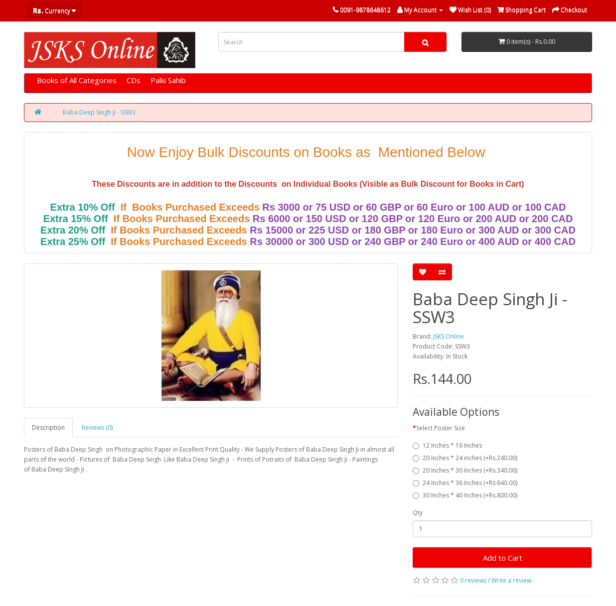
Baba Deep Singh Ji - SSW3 (99, 112)
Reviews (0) (97, 427)
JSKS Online (448, 336)
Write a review (511, 580)
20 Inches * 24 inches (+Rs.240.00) (465, 458)
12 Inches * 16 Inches (447, 445)
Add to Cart (502, 558)
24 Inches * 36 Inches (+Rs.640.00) (465, 483)
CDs (134, 80)
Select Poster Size (440, 428)
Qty (418, 512)
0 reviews (473, 580)
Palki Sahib (168, 80)
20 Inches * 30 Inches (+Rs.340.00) (465, 470)
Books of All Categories (77, 80)
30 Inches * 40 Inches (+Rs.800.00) (465, 495)
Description (48, 427)
